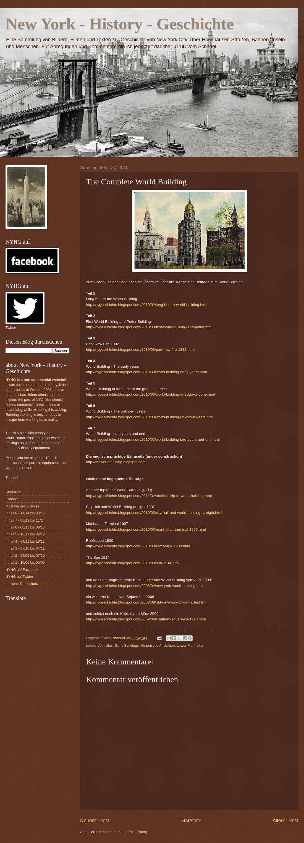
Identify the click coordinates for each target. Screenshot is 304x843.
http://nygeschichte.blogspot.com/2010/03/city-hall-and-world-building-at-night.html (154, 513)
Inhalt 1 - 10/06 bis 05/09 (25, 562)
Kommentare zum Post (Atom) (123, 832)
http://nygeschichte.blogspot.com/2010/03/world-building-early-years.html (146, 372)
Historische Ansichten (158, 645)
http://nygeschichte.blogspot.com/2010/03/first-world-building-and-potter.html (149, 327)
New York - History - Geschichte (120, 24)
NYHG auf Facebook (22, 570)
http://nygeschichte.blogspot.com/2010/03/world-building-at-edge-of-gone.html (150, 394)
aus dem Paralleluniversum (27, 584)
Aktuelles (105, 645)
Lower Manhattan (191, 645)
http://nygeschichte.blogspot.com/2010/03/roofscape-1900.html (138, 546)
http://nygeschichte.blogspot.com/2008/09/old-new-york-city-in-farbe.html (146, 602)
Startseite (190, 820)
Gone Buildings (127, 645)
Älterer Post (285, 820)
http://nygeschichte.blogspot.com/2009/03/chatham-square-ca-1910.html (146, 619)
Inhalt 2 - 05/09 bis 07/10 (25, 555)
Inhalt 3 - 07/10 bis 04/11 (25, 548)
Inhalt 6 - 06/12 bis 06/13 (25, 527)
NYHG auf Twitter (19, 576)
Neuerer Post (94, 820)
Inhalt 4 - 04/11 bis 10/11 (25, 541)
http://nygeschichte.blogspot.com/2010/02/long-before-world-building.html (146, 305)
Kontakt (12, 499)
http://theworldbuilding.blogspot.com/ (116, 462)
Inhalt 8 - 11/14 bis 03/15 (25, 513)
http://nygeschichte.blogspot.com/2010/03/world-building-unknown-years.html (150, 417)
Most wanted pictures (22, 506)
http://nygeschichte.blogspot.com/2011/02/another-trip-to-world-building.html (149, 496)
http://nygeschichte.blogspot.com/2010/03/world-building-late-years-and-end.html (153, 439)
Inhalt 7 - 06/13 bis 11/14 (25, 520)
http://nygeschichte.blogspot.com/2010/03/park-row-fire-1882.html (140, 349)
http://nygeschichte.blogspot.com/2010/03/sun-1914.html (133, 563)
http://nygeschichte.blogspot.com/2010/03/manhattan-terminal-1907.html (146, 529)
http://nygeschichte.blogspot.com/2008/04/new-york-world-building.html (144, 586)
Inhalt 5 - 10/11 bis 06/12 (25, 534)
